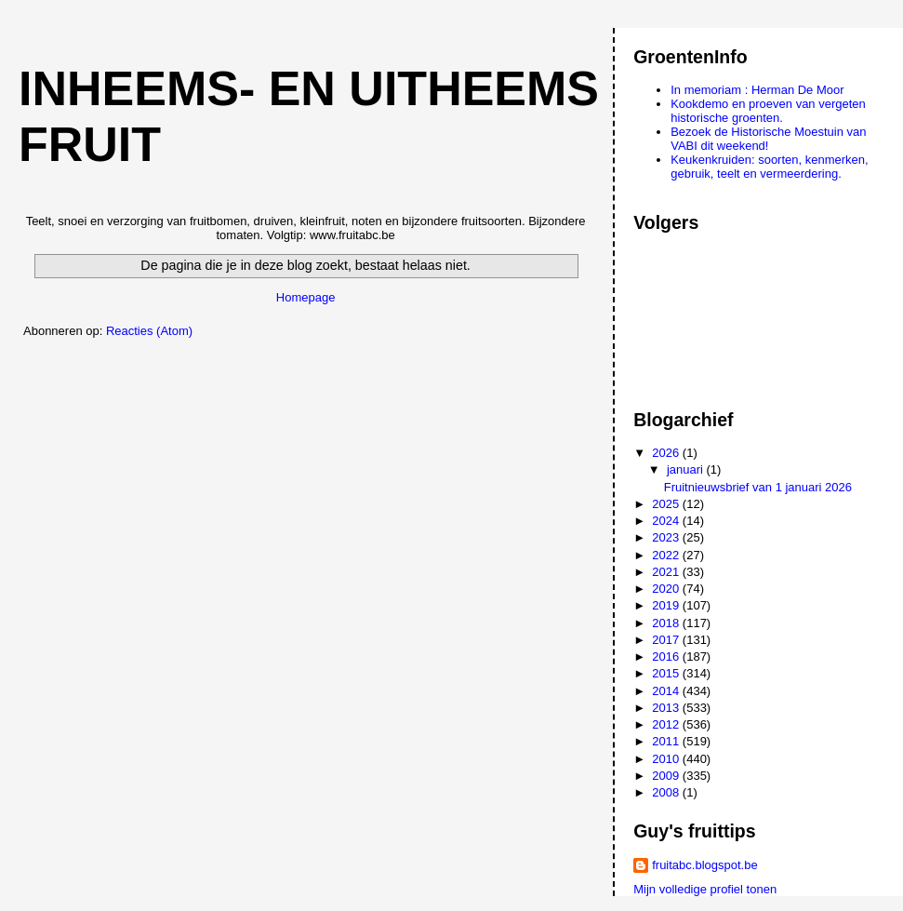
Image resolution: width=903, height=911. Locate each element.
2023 (667, 537)
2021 (667, 572)
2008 (667, 792)
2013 (667, 708)
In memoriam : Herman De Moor (757, 90)
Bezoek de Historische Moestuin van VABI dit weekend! (768, 139)
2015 (667, 673)
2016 (667, 656)
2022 (667, 555)
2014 (667, 691)
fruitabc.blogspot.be (704, 865)
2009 (667, 776)
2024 (667, 521)
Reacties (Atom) (149, 331)
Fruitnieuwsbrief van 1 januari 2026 (758, 487)
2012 (667, 724)
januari (687, 469)
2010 (667, 759)
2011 (667, 741)
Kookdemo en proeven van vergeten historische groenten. (768, 111)
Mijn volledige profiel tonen (705, 889)
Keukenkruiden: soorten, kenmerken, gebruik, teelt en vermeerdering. (769, 167)
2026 (667, 453)
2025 (667, 504)
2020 (667, 589)
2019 (667, 605)
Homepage (306, 297)
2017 (667, 640)
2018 (667, 623)
